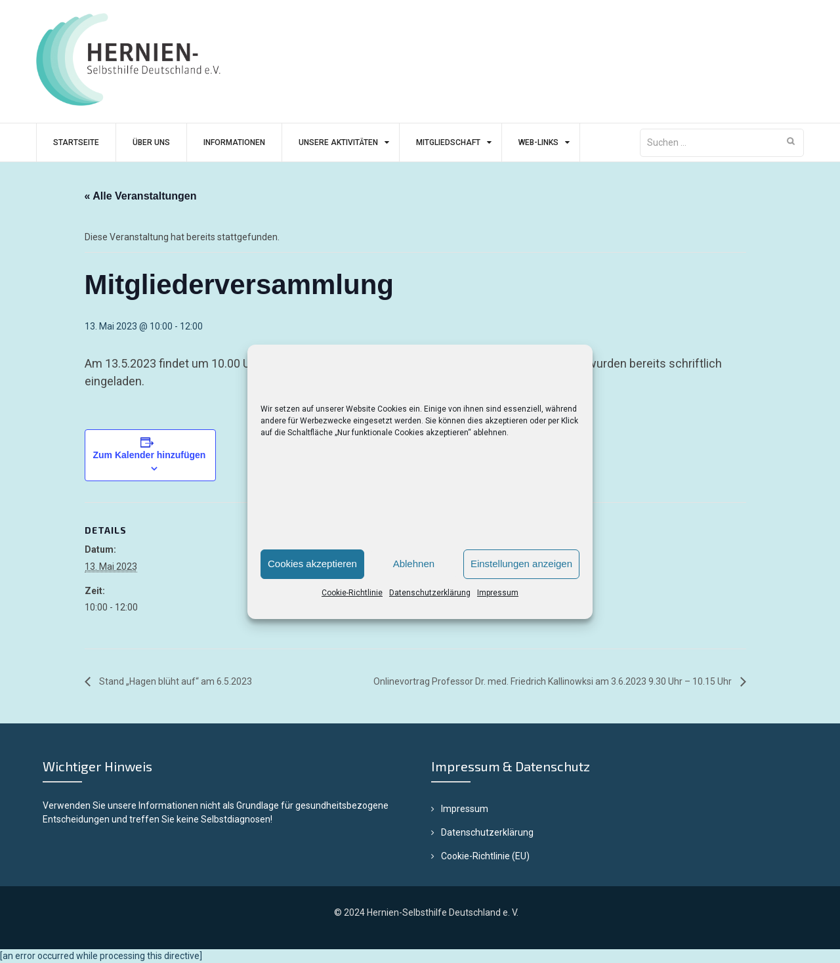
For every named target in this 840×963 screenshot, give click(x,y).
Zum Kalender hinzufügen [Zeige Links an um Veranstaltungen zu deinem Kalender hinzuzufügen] (149, 455)
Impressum (497, 592)
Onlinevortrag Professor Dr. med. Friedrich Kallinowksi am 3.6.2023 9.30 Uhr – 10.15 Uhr (553, 681)
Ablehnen (413, 563)
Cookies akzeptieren (312, 563)
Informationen (234, 142)
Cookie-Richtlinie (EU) (485, 856)
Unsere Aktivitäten (338, 142)
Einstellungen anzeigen (521, 563)
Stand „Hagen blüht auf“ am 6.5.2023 (174, 681)
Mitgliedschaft (448, 142)
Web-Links (538, 142)
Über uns (151, 142)
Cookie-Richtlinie (352, 592)
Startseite (76, 142)
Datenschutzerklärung (430, 592)
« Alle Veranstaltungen (141, 196)
